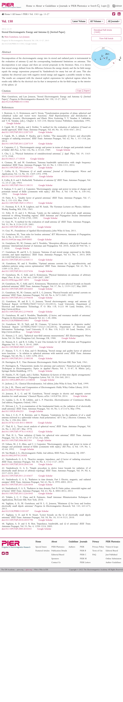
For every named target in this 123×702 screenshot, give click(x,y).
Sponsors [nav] (55, 558)
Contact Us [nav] (55, 562)
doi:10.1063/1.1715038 (13, 159)
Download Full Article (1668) (103, 31)
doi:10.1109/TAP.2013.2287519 (17, 144)
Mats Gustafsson (11, 37)
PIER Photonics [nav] (80, 6)
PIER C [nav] (83, 555)
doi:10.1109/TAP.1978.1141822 (17, 432)
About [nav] (40, 6)
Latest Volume (78, 21)
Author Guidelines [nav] (113, 562)
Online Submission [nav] (113, 558)
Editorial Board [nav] (57, 555)
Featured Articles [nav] (42, 551)
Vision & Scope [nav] (112, 547)
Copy (79, 90)
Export (87, 90)
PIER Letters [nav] (85, 562)
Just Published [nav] (111, 555)
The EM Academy (8, 569)
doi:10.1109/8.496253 (12, 411)
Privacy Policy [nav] (98, 547)
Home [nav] (30, 6)
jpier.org (29, 569)
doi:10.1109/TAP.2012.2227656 (17, 271)
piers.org (20, 569)
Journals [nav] (64, 6)
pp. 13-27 (44, 14)
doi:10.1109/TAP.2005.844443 (17, 529)
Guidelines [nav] (51, 6)
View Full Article (106, 38)
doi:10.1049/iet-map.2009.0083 (17, 240)
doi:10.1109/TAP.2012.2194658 (17, 298)
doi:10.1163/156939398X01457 (17, 177)
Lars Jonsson (24, 37)
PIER (25, 14)
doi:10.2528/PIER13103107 (15, 511)
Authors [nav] (72, 547)
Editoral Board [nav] (112, 551)
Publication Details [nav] (59, 551)
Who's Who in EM (41, 569)
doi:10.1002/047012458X (14, 456)
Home (7, 14)
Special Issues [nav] (41, 547)
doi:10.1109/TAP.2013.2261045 (17, 494)
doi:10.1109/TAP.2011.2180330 (17, 359)
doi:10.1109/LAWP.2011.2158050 (18, 380)
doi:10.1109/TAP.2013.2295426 (17, 168)
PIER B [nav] (83, 551)
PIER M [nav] (83, 558)
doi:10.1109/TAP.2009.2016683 (17, 289)
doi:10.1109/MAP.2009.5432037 (18, 347)
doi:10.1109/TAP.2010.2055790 (17, 520)
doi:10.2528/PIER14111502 (13, 44)
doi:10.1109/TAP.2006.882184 (17, 441)
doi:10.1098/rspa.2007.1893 (15, 280)
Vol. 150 (34, 14)
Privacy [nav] (95, 542)
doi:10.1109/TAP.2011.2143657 (17, 476)
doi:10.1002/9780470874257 (16, 390)
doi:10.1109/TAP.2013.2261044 (17, 485)
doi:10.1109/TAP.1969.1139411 (17, 203)
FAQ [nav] (94, 555)
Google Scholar (31, 44)
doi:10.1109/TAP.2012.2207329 (17, 132)
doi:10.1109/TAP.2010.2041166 (17, 464)
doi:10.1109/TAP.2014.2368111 (17, 260)
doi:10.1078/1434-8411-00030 (17, 423)
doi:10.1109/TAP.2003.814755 (17, 227)
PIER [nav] (82, 547)
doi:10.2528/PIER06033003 (15, 321)
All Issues (16, 14)
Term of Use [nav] (97, 551)
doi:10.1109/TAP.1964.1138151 (17, 185)
